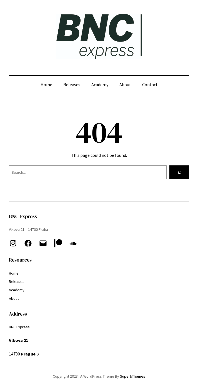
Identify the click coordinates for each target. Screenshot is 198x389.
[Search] (179, 172)
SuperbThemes (132, 376)
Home (46, 84)
